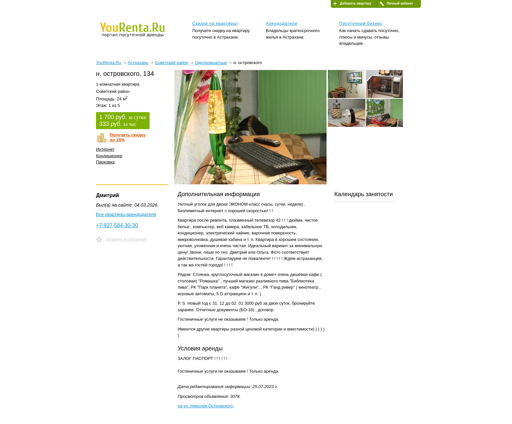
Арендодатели (281, 23)
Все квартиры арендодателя (126, 214)
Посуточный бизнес (360, 23)
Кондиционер (109, 155)
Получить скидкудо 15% (128, 137)
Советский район (171, 62)
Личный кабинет (400, 3)
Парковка (105, 162)
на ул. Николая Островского (205, 405)
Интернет (105, 149)
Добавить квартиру (355, 3)
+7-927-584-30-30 (117, 225)
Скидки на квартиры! (215, 23)
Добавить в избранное (126, 239)
